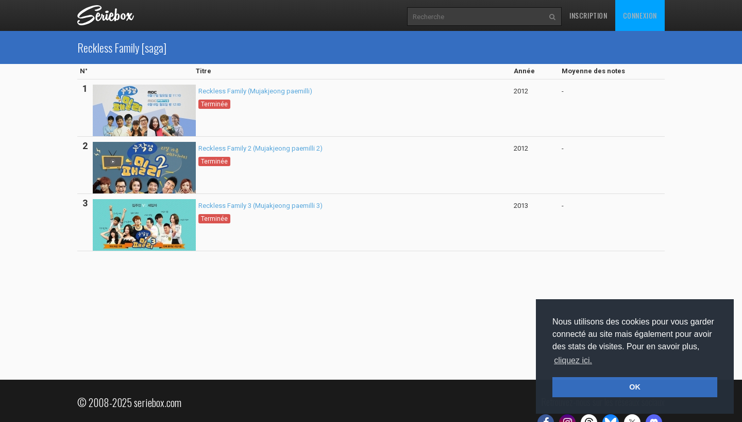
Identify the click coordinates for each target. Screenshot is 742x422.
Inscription (588, 15)
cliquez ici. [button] (573, 360)
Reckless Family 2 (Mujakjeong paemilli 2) (260, 148)
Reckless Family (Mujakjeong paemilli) (255, 91)
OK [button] (634, 387)
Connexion (640, 15)
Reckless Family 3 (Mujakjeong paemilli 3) (260, 205)
